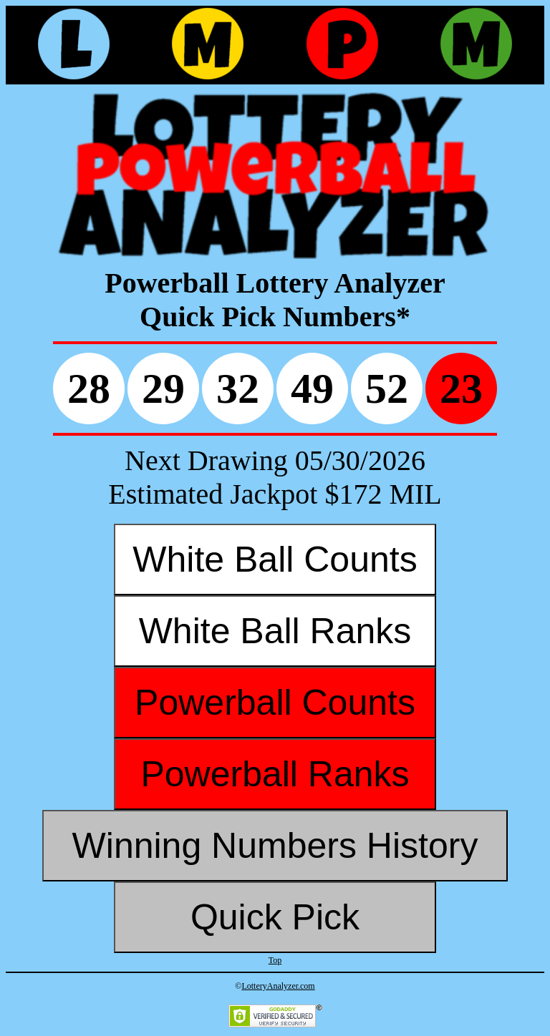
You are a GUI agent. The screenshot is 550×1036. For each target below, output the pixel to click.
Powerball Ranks (274, 774)
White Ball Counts (274, 559)
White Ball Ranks (275, 631)
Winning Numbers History (275, 846)
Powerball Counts (275, 703)
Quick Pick (275, 917)
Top (275, 960)
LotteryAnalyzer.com (277, 986)
